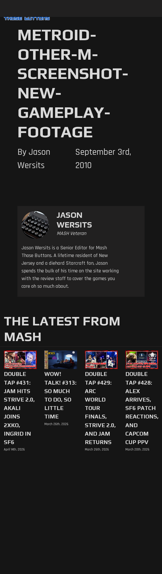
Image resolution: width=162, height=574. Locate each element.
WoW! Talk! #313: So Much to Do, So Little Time (60, 395)
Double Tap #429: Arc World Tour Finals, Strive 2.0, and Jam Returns (100, 408)
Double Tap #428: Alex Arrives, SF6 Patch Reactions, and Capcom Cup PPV (141, 408)
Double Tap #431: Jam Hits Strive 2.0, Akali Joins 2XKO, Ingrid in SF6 (19, 408)
